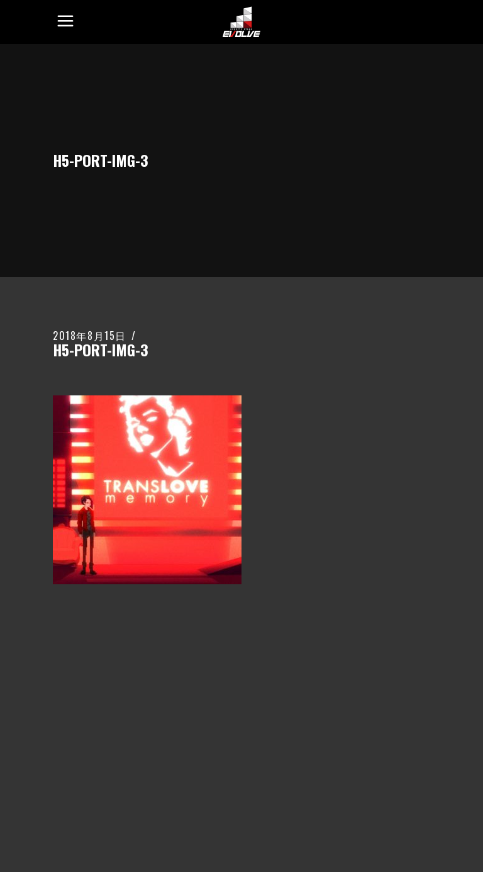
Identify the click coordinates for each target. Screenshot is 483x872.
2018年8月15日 (89, 335)
